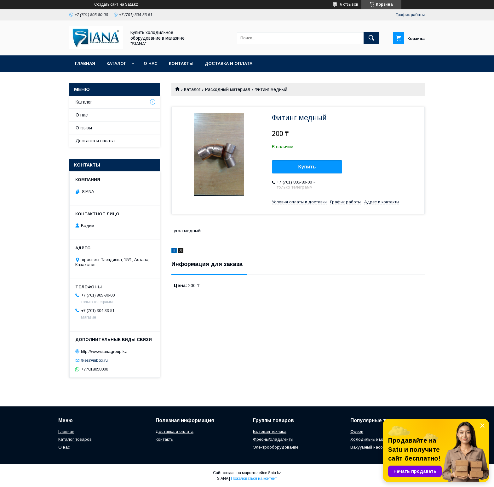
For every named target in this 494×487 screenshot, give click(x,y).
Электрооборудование (275, 447)
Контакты (181, 63)
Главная (85, 63)
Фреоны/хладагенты (273, 439)
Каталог (116, 63)
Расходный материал (227, 89)
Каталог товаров (75, 439)
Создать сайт (106, 4)
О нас (151, 63)
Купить (307, 166)
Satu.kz (274, 473)
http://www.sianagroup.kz (104, 351)
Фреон (356, 431)
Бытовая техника (269, 431)
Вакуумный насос (367, 447)
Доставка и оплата (228, 63)
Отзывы (84, 127)
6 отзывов (349, 4)
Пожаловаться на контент (254, 478)
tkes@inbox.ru (94, 360)
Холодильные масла (371, 439)
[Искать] (371, 38)
